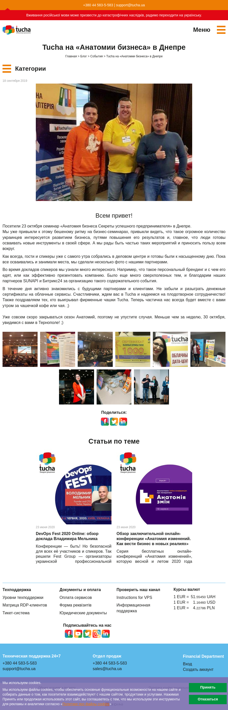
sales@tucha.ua (107, 669)
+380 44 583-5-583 (98, 5)
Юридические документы (83, 613)
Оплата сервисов (76, 597)
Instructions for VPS (134, 597)
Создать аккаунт (198, 669)
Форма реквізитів (76, 605)
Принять (207, 688)
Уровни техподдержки (23, 597)
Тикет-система (16, 613)
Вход (187, 664)
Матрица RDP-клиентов (25, 605)
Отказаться (208, 699)
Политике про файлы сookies (86, 704)
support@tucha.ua (130, 5)
